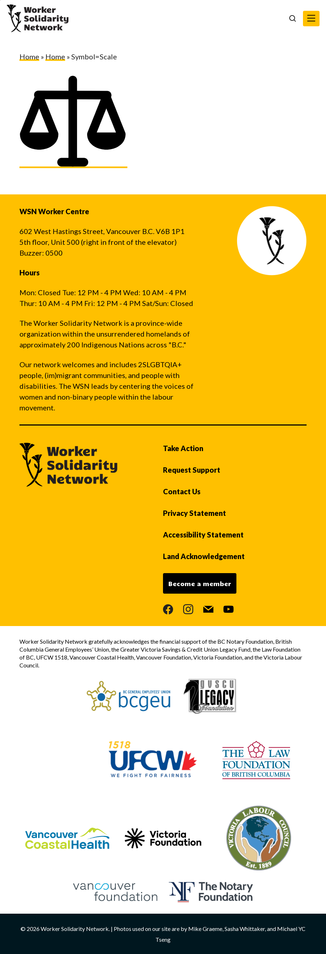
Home (29, 56)
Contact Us (181, 491)
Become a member (199, 583)
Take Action (183, 448)
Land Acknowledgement (204, 556)
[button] (311, 18)
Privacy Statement (194, 513)
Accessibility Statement (203, 534)
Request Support (191, 469)
